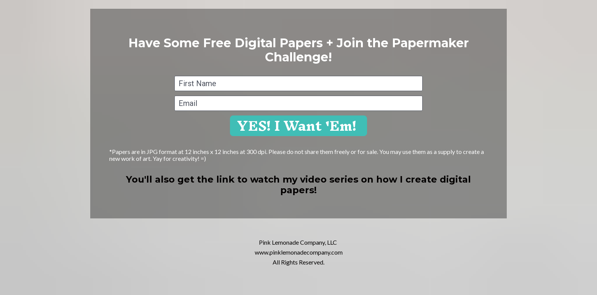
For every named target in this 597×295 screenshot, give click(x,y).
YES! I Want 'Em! (298, 125)
